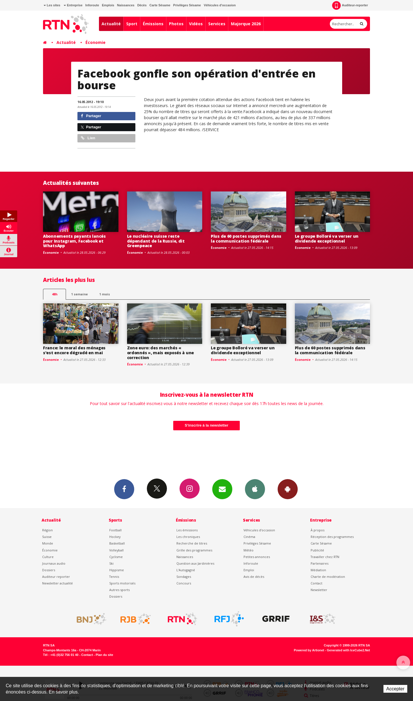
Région (47, 530)
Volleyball (116, 550)
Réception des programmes (332, 537)
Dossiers (48, 570)
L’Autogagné (185, 570)
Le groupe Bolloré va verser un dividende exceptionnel (327, 238)
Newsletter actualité (57, 583)
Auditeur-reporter (350, 5)
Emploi (248, 570)
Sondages (183, 576)
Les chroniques (188, 537)
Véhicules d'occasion (219, 5)
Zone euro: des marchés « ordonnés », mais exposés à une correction (160, 352)
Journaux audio (53, 563)
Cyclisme (116, 557)
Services (216, 23)
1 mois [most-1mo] (104, 294)
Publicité (317, 550)
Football (115, 530)
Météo (248, 550)
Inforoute (92, 5)
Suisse (47, 537)
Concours (183, 583)
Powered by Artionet (309, 650)
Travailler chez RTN (325, 557)
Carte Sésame (159, 5)
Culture (48, 557)
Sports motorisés (122, 583)
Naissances (126, 5)
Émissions (153, 23)
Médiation (318, 570)
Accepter (395, 688)
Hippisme (116, 570)
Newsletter (319, 590)
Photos (176, 23)
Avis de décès (253, 576)
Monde (47, 543)
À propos (317, 530)
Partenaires (319, 563)
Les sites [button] (52, 5)
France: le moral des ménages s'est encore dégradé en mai (74, 350)
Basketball (117, 543)
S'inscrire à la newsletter (206, 425)
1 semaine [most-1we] (79, 294)
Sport (131, 23)
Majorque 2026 (246, 23)
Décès (142, 5)
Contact (316, 583)
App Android (288, 489)
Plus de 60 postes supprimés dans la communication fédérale (246, 238)
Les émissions (187, 530)
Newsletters (222, 489)
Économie (95, 42)
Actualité (111, 23)
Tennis (114, 576)
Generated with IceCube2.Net (348, 650)
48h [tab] (54, 294)
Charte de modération (328, 576)
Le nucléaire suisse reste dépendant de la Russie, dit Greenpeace (156, 241)
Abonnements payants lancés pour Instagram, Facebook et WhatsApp (74, 241)
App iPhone (255, 489)
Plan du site (104, 655)
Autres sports (119, 590)
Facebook (124, 489)
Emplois (108, 5)
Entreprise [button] (73, 5)
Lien (88, 138)
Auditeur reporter (56, 576)
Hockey (114, 537)
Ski (111, 563)
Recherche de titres (191, 543)
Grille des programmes (194, 550)
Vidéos (196, 23)
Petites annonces (256, 557)
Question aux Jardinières (195, 563)
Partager (91, 116)
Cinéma (249, 537)
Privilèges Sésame (187, 5)
